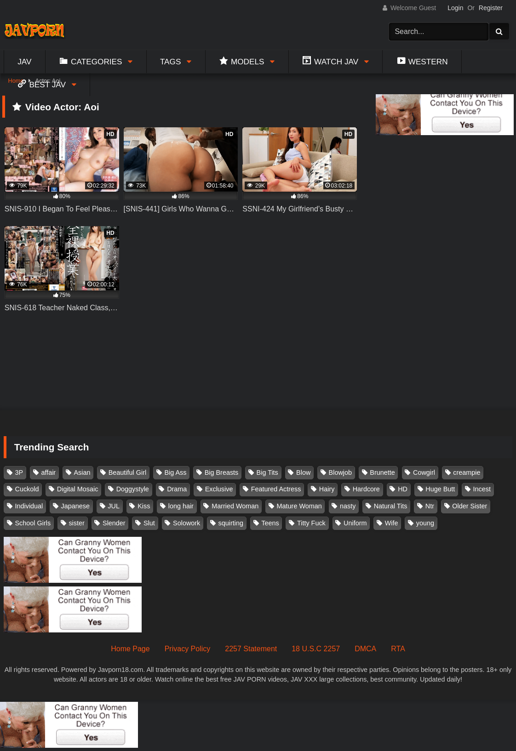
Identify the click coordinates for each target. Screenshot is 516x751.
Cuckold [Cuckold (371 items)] (27, 489)
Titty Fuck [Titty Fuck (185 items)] (311, 523)
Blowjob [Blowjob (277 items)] (340, 472)
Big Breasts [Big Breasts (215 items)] (222, 472)
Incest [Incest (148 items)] (482, 489)
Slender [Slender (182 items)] (114, 523)
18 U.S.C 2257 (316, 649)
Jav (24, 61)
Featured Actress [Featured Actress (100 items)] (276, 489)
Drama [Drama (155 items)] (177, 489)
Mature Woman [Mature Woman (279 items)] (299, 506)
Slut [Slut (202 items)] (149, 523)
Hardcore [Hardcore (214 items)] (366, 489)
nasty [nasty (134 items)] (347, 506)
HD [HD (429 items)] (402, 489)
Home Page (130, 649)
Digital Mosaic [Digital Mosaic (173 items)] (77, 489)
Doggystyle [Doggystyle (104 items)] (132, 489)
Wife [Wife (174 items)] (391, 523)
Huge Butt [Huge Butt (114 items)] (440, 489)
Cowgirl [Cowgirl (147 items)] (424, 472)
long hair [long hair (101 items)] (181, 506)
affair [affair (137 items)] (48, 472)
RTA (398, 649)
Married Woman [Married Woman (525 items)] (235, 506)
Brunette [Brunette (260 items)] (382, 472)
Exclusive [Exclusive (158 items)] (219, 489)
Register (491, 7)
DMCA (365, 649)
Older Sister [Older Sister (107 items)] (469, 506)
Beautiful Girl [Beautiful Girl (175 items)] (127, 472)
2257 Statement (251, 649)
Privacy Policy (188, 649)
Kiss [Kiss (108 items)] (144, 506)
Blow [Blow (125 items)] (303, 472)
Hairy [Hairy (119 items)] (327, 489)
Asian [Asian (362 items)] (82, 472)
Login (455, 7)
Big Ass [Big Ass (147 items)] (175, 472)
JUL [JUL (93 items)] (114, 506)
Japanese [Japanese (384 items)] (75, 506)
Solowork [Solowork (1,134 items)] (186, 523)
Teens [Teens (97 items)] (270, 523)
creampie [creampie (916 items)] (466, 472)
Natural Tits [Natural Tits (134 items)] (390, 506)
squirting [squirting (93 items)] (230, 523)
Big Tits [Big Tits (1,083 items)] (267, 472)
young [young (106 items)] (425, 523)
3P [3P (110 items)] (19, 472)
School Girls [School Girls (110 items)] (33, 523)
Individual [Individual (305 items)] (29, 506)
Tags (170, 61)
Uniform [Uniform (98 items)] (355, 523)
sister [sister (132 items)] (76, 523)
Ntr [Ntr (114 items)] (429, 506)
